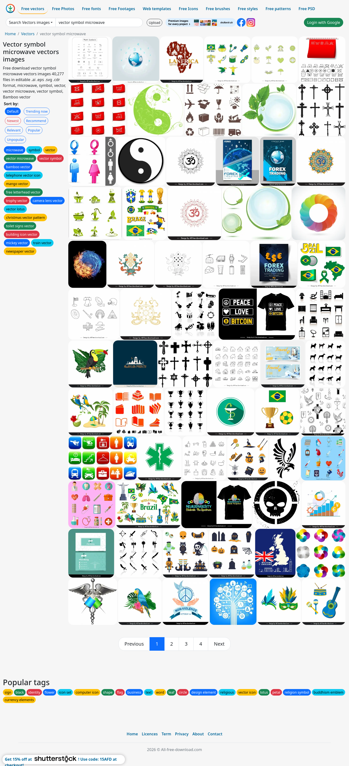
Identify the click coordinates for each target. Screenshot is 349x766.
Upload (154, 22)
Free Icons (188, 8)
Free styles (248, 8)
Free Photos (63, 8)
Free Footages (122, 8)
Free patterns (278, 8)
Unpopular (15, 139)
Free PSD (307, 8)
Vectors (27, 33)
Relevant (14, 130)
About (198, 734)
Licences (150, 734)
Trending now (37, 111)
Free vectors (32, 8)
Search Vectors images (29, 22)
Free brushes (218, 8)
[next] (219, 644)
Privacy (182, 734)
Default (13, 111)
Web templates (157, 8)
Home (10, 33)
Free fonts (91, 8)
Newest (13, 120)
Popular (34, 130)
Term (166, 734)
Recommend (36, 120)
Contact (215, 734)
